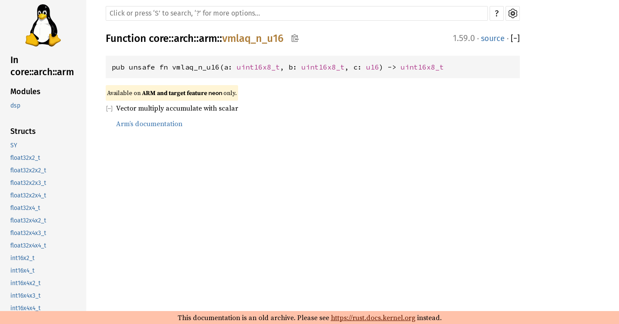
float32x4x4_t (28, 245)
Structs (23, 131)
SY (13, 145)
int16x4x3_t (25, 295)
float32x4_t (25, 208)
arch (184, 38)
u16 (372, 67)
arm (208, 38)
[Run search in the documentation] (297, 13)
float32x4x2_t (28, 220)
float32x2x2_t (28, 170)
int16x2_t (22, 258)
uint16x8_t (258, 67)
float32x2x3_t (28, 183)
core (159, 38)
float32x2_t (25, 158)
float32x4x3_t (28, 233)
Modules (25, 91)
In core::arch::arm (42, 66)
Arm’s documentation (149, 123)
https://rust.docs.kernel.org (373, 317)
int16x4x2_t (25, 283)
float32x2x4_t (28, 195)
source (493, 38)
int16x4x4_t (25, 308)
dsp (15, 105)
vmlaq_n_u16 (252, 38)
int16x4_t (22, 270)
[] (515, 38)
